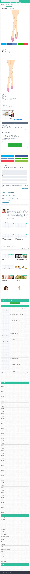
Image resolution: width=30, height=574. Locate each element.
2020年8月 (2, 426)
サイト (3, 182)
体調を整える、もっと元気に (6, 192)
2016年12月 (2, 500)
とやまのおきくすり (4, 531)
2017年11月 (2, 482)
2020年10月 (2, 423)
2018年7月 (2, 468)
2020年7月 (2, 428)
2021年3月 (2, 416)
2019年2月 (2, 457)
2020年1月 (2, 438)
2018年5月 (2, 472)
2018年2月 (2, 477)
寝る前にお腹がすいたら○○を (9, 200)
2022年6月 (2, 403)
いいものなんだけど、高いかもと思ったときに (12, 346)
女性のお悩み (3, 539)
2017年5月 (2, 492)
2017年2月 (2, 497)
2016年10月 (2, 504)
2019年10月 (2, 443)
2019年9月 (2, 445)
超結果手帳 (2, 558)
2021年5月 (2, 413)
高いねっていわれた (8, 339)
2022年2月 (2, 406)
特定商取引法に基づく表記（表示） (6, 549)
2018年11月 (2, 462)
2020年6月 (2, 430)
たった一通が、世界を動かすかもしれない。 (12, 321)
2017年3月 (2, 495)
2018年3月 (2, 475)
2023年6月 (2, 396)
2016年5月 (2, 512)
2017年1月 (2, 499)
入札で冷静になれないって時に (10, 358)
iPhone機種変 (3, 522)
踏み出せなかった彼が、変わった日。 (11, 327)
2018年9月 (2, 465)
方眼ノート (2, 541)
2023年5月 (2, 398)
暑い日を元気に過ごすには (9, 197)
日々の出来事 (3, 544)
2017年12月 (2, 480)
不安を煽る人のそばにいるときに (10, 333)
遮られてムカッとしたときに (9, 352)
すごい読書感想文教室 (4, 527)
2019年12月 (2, 440)
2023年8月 (2, 393)
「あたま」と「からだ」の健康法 (15, 2)
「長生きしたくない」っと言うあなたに (11, 195)
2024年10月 (2, 388)
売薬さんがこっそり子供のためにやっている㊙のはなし (9, 246)
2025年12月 (2, 384)
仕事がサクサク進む (4, 534)
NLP (1, 524)
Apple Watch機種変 (3, 521)
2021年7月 (2, 411)
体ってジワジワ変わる (8, 194)
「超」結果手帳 (3, 519)
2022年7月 (2, 401)
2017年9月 (2, 485)
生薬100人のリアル (3, 551)
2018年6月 (2, 470)
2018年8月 (2, 467)
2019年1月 (2, 458)
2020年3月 (2, 435)
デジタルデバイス (3, 529)
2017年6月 (2, 490)
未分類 (2, 546)
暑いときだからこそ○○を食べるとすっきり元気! (12, 198)
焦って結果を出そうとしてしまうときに (11, 365)
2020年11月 (2, 421)
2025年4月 (2, 386)
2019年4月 (2, 453)
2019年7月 (2, 448)
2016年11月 (2, 502)
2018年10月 (2, 463)
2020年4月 (2, 433)
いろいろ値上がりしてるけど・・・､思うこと (12, 314)
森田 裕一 (8, 209)
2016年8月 (2, 507)
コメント (3, 169)
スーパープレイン (3, 526)
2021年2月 (2, 418)
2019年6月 (2, 450)
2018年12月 (2, 460)
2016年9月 (2, 505)
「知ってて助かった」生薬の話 (5, 517)
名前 (3, 175)
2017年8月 (2, 487)
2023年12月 (2, 391)
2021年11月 (2, 408)
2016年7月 (2, 509)
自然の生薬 (2, 556)
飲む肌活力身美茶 (3, 561)
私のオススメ (3, 554)
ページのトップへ (26, 129)
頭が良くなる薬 (3, 559)
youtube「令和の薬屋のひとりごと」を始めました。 (13, 308)
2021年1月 (2, 420)
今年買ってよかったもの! (24, 248)
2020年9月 (2, 425)
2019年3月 (2, 455)
